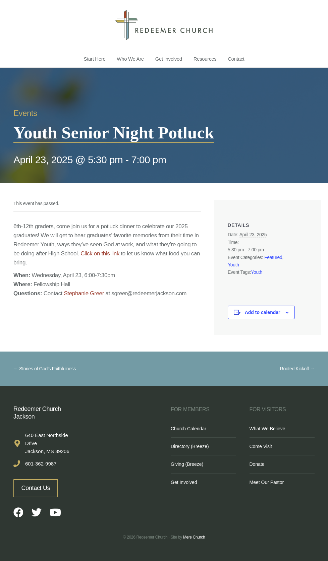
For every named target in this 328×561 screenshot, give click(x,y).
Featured (273, 257)
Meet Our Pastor (267, 482)
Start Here (95, 59)
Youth (233, 264)
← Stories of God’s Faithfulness (44, 368)
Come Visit (261, 446)
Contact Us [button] (35, 488)
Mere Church (194, 537)
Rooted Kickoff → (297, 368)
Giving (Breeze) (187, 464)
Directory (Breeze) (190, 446)
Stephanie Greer (84, 293)
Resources (205, 59)
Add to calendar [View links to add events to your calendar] (262, 312)
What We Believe (267, 428)
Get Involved (168, 59)
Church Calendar (188, 428)
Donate (257, 464)
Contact (236, 59)
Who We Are (130, 59)
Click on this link (99, 253)
